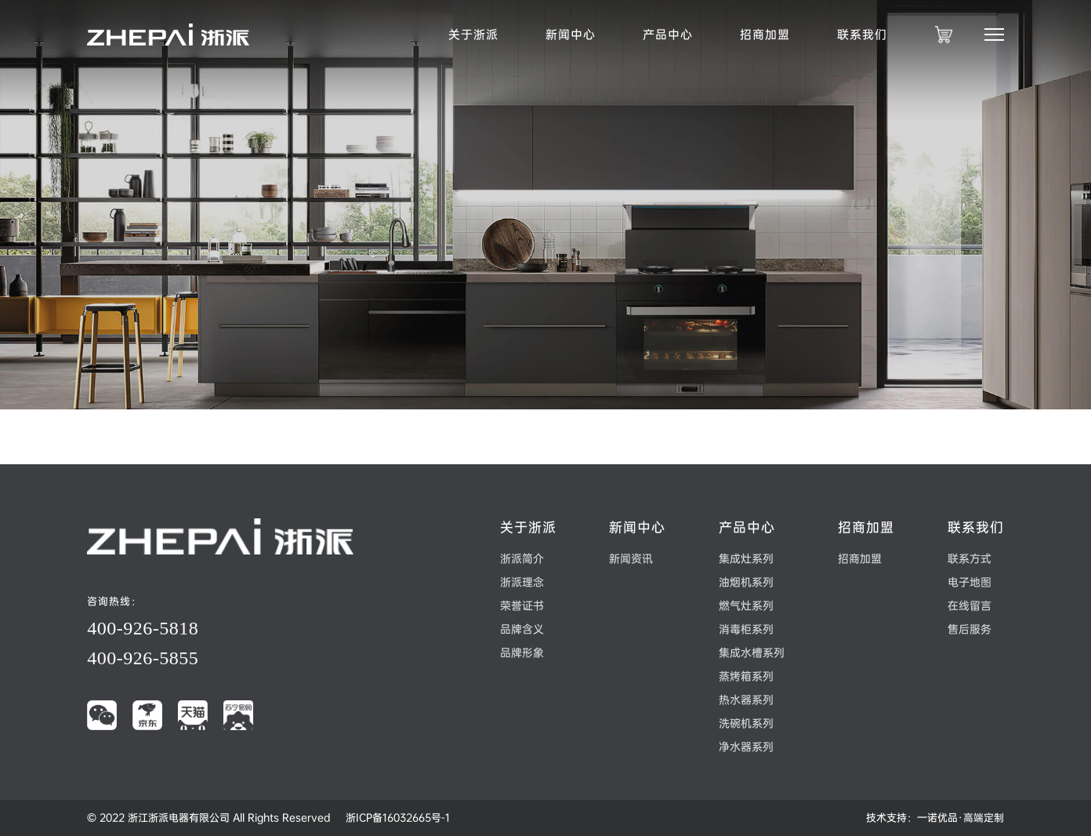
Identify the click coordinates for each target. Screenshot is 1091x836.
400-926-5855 (142, 658)
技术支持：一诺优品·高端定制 (935, 817)
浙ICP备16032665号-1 (398, 817)
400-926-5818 (142, 628)
